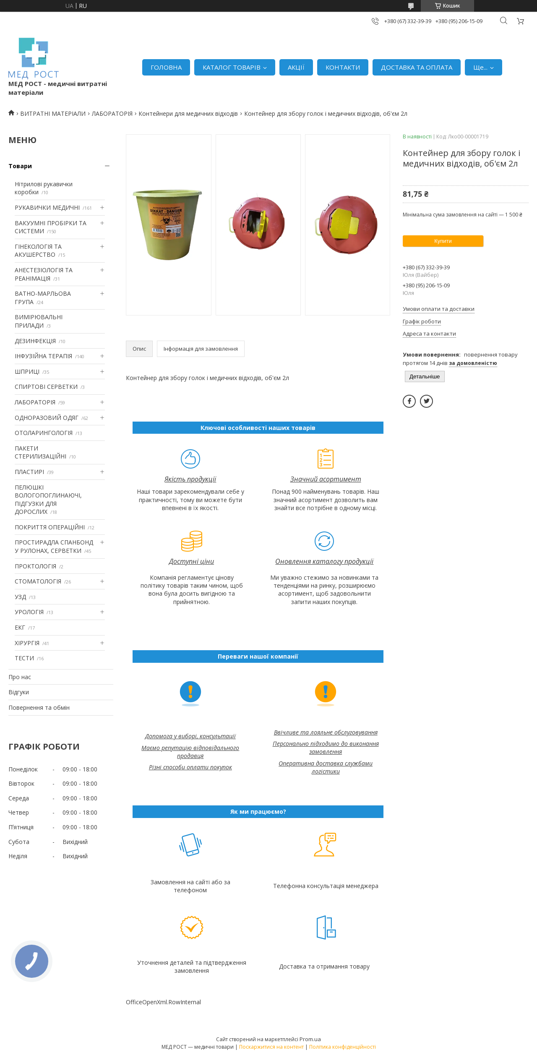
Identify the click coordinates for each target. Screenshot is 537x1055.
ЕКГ (20, 627)
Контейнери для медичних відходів (188, 113)
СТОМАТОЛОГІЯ (38, 581)
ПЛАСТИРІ (29, 472)
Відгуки (18, 692)
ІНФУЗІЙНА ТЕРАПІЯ (43, 356)
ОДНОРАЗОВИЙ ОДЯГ (46, 418)
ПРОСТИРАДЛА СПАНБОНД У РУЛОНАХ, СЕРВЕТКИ (54, 546)
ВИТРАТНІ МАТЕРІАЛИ (53, 113)
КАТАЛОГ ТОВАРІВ (232, 67)
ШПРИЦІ (27, 371)
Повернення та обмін (39, 707)
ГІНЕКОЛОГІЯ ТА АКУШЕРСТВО (38, 250)
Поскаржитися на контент (271, 1046)
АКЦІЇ (296, 67)
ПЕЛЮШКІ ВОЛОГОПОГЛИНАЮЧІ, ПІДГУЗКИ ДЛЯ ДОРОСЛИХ (48, 499)
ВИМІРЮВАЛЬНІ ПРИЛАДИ (39, 321)
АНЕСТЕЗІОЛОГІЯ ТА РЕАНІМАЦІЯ (44, 274)
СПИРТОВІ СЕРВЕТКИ (46, 387)
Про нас (19, 677)
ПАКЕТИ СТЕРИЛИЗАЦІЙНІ (40, 452)
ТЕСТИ (24, 658)
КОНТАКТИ (343, 67)
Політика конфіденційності (342, 1046)
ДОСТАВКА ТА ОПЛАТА (416, 67)
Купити (443, 241)
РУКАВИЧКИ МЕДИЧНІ (47, 207)
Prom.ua (310, 1039)
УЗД (20, 597)
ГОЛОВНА (166, 67)
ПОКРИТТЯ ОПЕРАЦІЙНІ (50, 527)
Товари (20, 166)
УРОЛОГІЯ (29, 612)
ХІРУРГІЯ (27, 643)
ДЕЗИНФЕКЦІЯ (35, 341)
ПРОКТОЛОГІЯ (35, 566)
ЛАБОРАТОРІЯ (112, 113)
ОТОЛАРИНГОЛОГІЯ (44, 433)
